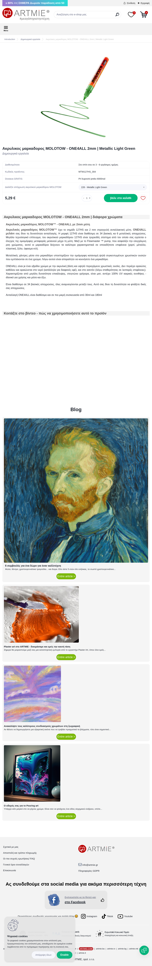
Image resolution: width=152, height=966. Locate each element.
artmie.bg (122, 949)
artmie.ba (100, 949)
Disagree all (43, 955)
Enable (64, 954)
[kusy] (86, 198)
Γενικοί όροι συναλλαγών (16, 864)
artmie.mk (133, 949)
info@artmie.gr (90, 865)
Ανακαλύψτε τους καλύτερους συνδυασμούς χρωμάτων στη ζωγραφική (42, 726)
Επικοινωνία (9, 870)
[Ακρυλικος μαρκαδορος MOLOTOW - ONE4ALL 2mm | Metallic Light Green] (76, 94)
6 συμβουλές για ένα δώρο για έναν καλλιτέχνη (33, 565)
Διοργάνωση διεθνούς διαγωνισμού (76, 936)
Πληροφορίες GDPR (89, 870)
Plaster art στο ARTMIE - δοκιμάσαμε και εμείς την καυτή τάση (37, 646)
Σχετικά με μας (10, 847)
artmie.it (82, 953)
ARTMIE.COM (86, 949)
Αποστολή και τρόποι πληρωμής (20, 852)
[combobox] (113, 187)
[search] (117, 16)
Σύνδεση (131, 3)
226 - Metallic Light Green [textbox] (94, 187)
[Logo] (25, 14)
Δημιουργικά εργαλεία (30, 39)
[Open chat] (144, 950)
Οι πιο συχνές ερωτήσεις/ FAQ (19, 858)
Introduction (9, 39)
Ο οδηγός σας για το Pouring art (21, 805)
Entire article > (66, 576)
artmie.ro (111, 949)
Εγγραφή (145, 3)
